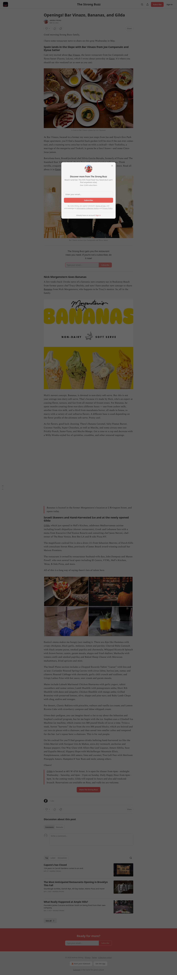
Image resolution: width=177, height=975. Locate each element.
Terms (94, 957)
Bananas (48, 289)
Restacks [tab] (59, 827)
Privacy (87, 957)
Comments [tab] (49, 827)
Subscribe (157, 4)
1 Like (52, 801)
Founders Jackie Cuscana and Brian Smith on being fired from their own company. (74, 906)
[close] (112, 166)
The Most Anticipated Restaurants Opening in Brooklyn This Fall (76, 883)
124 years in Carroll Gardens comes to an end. (63, 868)
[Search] (142, 4)
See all (50, 920)
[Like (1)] (47, 28)
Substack (76, 970)
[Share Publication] (147, 4)
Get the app (100, 963)
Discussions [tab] (62, 858)
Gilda (47, 525)
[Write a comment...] (91, 839)
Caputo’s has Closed (55, 864)
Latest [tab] (53, 858)
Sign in (170, 4)
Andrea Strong (55, 20)
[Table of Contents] (2, 487)
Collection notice (105, 957)
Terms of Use (101, 206)
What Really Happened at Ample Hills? (66, 901)
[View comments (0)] (54, 28)
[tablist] (54, 827)
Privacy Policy (107, 208)
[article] (88, 869)
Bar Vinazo (74, 55)
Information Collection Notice (88, 208)
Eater (112, 58)
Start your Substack (80, 963)
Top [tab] (46, 858)
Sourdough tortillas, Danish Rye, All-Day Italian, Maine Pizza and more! (74, 888)
